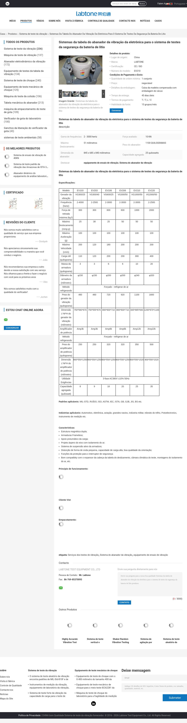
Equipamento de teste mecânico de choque (96, 670)
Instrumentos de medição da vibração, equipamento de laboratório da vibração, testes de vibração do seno (49, 686)
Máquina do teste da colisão (19, 96)
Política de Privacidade (29, 715)
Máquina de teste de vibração (20, 55)
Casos (158, 21)
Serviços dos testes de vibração (83, 555)
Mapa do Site (6, 698)
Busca (142, 4)
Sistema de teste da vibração (33, 34)
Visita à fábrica (74, 21)
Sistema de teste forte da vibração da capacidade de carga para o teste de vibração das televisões (48, 695)
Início (12, 21)
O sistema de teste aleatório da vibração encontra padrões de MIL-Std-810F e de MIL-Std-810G (49, 678)
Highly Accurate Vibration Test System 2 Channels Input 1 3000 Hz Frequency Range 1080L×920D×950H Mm (69, 641)
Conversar (116, 110)
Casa (2, 34)
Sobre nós (54, 21)
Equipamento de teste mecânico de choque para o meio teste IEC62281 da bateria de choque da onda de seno (95, 686)
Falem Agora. (164, 3)
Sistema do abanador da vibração (116, 555)
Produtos (26, 21)
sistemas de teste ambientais (20, 137)
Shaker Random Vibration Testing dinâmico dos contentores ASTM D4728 (120, 641)
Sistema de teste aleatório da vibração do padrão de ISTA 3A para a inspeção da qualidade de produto (171, 641)
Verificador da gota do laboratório (22, 118)
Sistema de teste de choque (19, 80)
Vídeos (40, 21)
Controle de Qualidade (101, 21)
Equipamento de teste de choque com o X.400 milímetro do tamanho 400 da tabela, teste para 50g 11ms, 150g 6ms (95, 678)
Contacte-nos (127, 21)
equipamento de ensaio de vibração (151, 555)
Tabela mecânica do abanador (20, 102)
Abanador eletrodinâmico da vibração (24, 61)
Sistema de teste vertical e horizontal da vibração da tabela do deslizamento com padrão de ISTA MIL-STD (95, 641)
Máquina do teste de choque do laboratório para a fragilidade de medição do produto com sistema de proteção (96, 695)
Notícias (145, 21)
